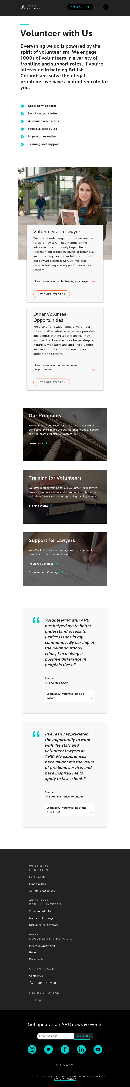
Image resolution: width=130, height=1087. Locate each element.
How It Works (37, 883)
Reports (34, 952)
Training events (38, 505)
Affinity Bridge (65, 1079)
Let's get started (51, 294)
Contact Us (36, 975)
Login (38, 1000)
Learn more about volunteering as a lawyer (62, 281)
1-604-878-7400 (45, 983)
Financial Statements (42, 945)
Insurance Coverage (41, 563)
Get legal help (80, 7)
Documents (36, 959)
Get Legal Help (38, 877)
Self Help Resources (42, 890)
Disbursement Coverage (44, 572)
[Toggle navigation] (106, 7)
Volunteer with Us (40, 911)
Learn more (36, 443)
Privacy (65, 1065)
